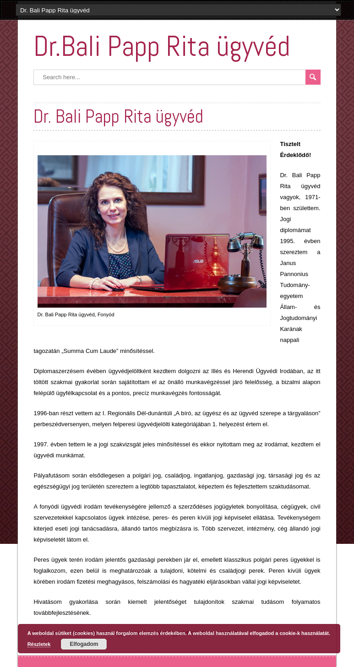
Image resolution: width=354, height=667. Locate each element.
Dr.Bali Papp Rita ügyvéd (161, 46)
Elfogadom (84, 644)
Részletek (39, 644)
